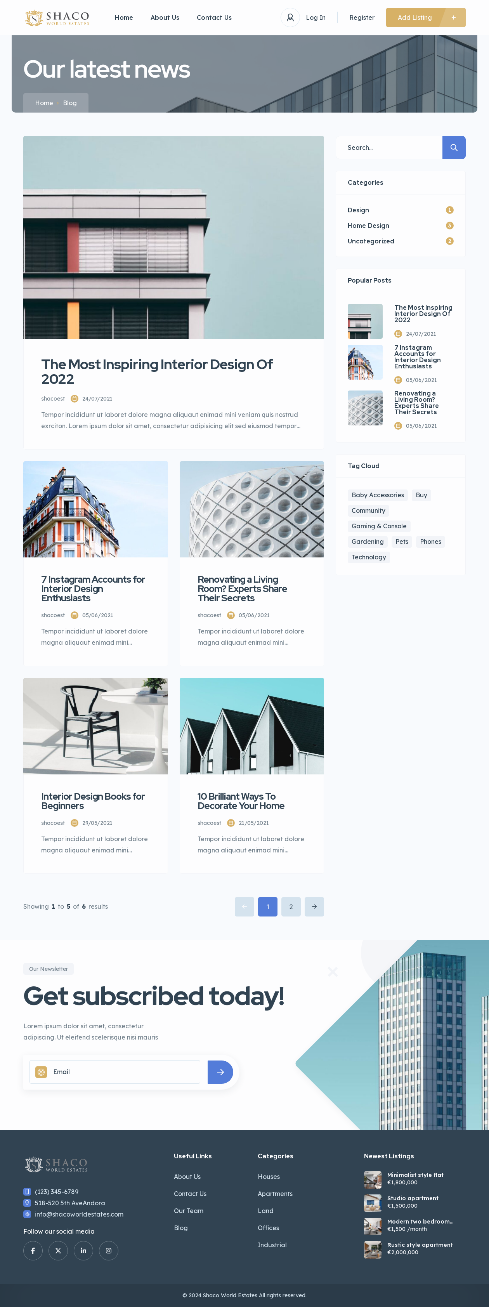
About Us (165, 17)
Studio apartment (413, 1198)
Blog (181, 1228)
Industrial (272, 1245)
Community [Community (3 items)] (368, 510)
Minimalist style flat (415, 1175)
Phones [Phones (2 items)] (430, 541)
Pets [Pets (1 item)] (401, 541)
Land (266, 1211)
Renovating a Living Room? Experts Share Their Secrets (416, 403)
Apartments (275, 1194)
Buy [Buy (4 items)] (421, 495)
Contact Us (214, 17)
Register (362, 17)
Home (124, 17)
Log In (316, 17)
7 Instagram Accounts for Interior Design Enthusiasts (417, 357)
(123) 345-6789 (56, 1192)
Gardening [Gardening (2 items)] (368, 541)
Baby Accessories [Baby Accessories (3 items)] (378, 495)
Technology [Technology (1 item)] (369, 557)
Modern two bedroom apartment (418, 1221)
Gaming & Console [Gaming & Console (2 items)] (379, 526)
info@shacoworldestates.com (79, 1214)
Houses (269, 1176)
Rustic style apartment (420, 1245)
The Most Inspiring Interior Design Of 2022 (423, 314)
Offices (268, 1228)
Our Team (188, 1211)
